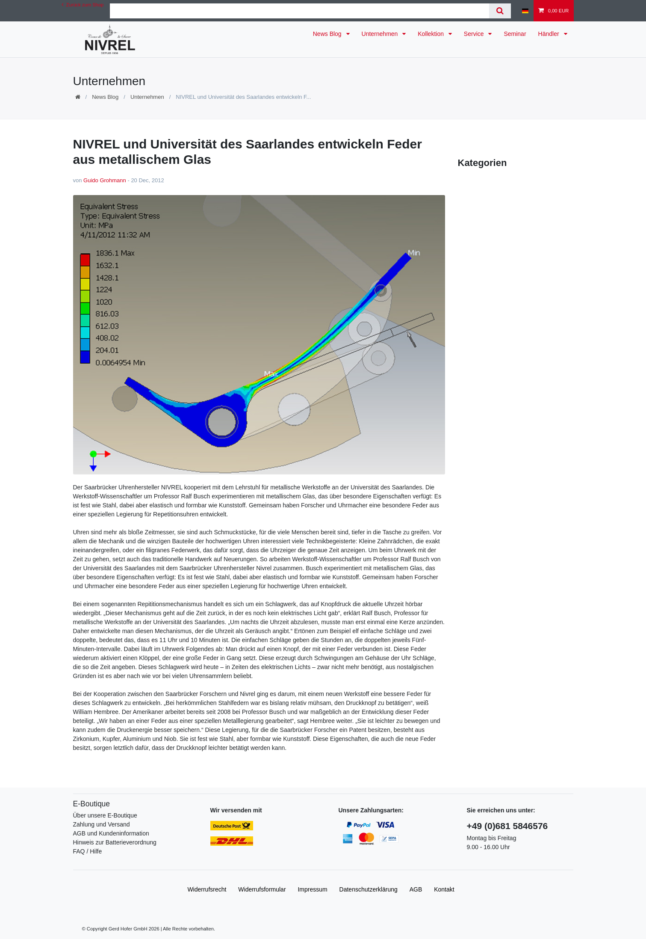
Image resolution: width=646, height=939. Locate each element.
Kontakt (444, 889)
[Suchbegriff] (299, 10)
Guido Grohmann (104, 180)
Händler (549, 33)
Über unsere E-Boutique (105, 815)
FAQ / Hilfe (87, 851)
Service (475, 33)
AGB (416, 889)
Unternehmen (381, 33)
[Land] (525, 10)
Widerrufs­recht (206, 889)
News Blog (328, 33)
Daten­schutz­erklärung (368, 889)
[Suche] (500, 10)
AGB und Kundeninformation (111, 833)
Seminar (515, 33)
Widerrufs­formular (262, 889)
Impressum (312, 889)
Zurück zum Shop (83, 4)
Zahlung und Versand (101, 824)
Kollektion (431, 33)
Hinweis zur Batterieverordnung (114, 842)
